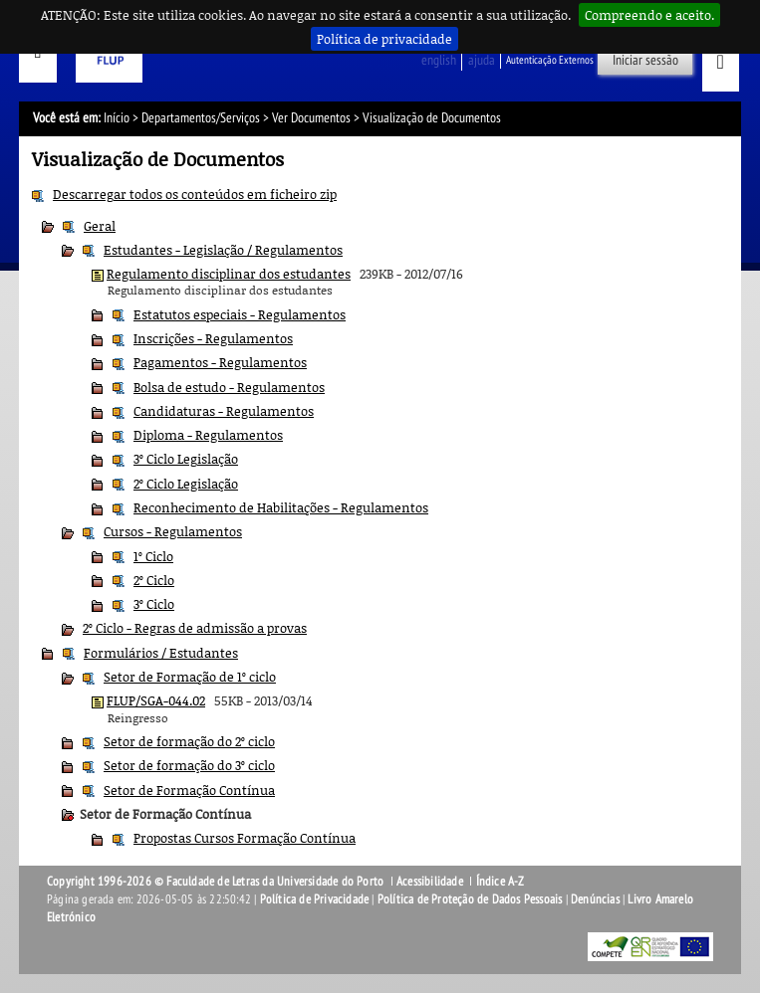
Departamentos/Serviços (200, 117)
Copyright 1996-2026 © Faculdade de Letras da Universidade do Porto (216, 882)
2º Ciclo (153, 580)
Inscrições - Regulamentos (213, 338)
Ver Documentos (311, 117)
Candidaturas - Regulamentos (223, 411)
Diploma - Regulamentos (208, 435)
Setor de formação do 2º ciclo (189, 741)
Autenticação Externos (550, 60)
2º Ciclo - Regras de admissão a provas (195, 628)
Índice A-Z (500, 882)
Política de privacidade (384, 39)
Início (116, 117)
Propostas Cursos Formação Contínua (244, 838)
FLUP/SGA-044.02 (156, 700)
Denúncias (595, 899)
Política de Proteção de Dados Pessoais (470, 899)
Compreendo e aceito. (649, 15)
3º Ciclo (153, 604)
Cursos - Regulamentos (173, 531)
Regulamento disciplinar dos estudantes (229, 274)
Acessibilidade (429, 882)
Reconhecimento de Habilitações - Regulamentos (280, 507)
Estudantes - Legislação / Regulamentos (223, 250)
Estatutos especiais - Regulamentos (239, 314)
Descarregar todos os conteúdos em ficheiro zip (195, 194)
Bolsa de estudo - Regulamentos (229, 387)
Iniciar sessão (645, 60)
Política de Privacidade (315, 899)
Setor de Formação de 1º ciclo (190, 677)
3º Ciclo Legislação (185, 459)
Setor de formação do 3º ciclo (189, 765)
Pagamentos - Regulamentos (220, 362)
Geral (100, 226)
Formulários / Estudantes (161, 653)
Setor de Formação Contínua (189, 790)
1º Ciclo (153, 556)
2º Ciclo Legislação (185, 484)
